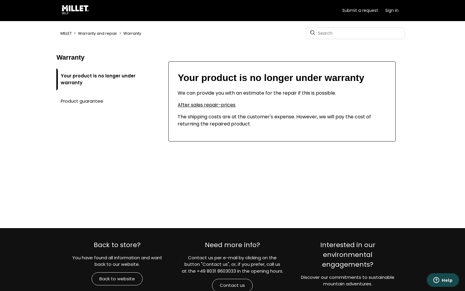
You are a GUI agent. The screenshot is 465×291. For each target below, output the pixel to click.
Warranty (132, 33)
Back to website (117, 279)
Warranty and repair (97, 33)
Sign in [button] (392, 10)
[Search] (355, 33)
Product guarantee (82, 101)
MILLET (66, 33)
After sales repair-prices (206, 104)
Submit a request (360, 10)
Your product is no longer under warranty (98, 79)
